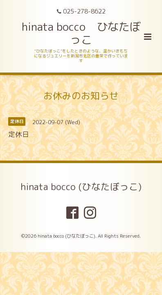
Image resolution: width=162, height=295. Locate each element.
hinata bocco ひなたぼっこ (81, 33)
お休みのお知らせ (81, 95)
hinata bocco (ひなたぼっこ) (81, 186)
